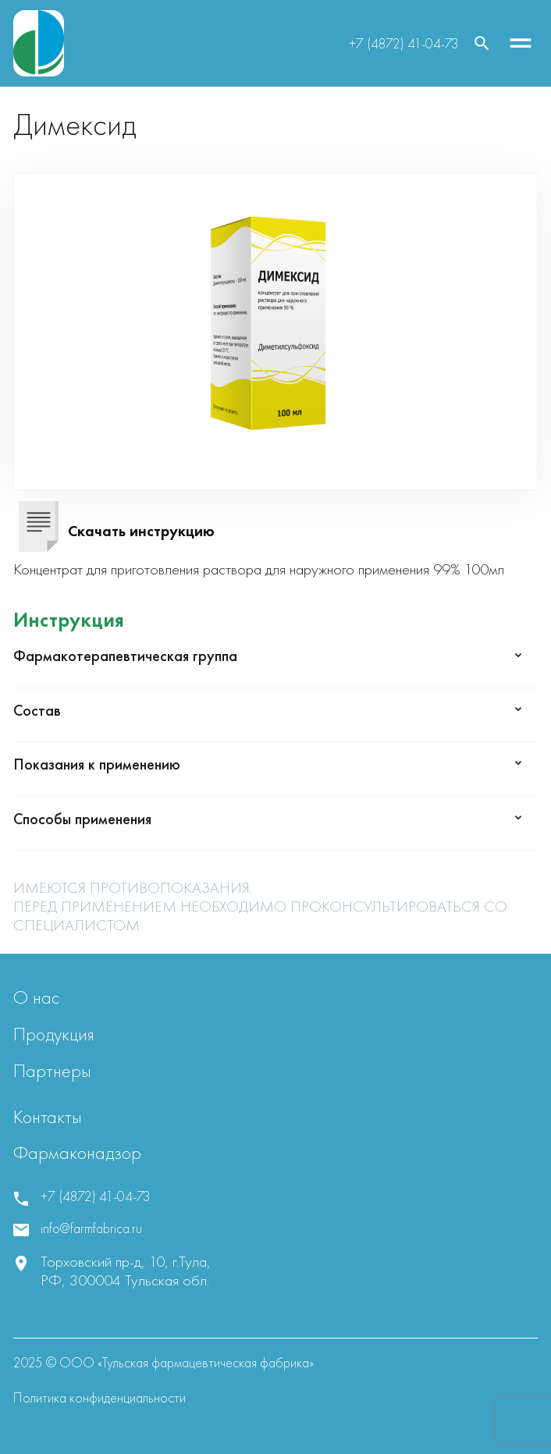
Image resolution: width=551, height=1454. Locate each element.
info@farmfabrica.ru (91, 1228)
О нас (36, 997)
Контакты (47, 1116)
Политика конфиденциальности (99, 1397)
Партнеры (52, 1070)
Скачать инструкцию (141, 531)
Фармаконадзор (77, 1152)
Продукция (53, 1034)
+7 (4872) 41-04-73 (404, 43)
